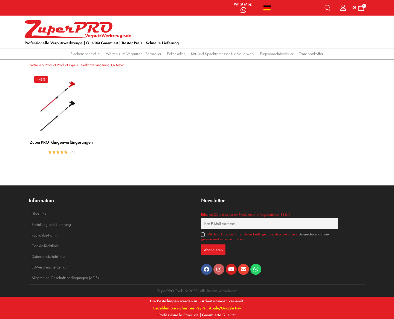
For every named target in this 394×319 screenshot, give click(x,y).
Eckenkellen (176, 54)
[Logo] (79, 29)
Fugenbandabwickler (277, 54)
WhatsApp (243, 4)
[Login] (343, 8)
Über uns (38, 214)
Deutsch (267, 7)
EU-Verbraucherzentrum (43, 267)
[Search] (328, 7)
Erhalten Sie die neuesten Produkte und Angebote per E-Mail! (245, 214)
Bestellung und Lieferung (43, 224)
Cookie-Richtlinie (43, 246)
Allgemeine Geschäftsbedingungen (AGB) (43, 277)
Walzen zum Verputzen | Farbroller (133, 54)
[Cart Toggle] (358, 8)
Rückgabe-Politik (43, 235)
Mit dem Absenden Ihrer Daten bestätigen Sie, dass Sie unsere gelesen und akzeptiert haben (265, 237)
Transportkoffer (311, 54)
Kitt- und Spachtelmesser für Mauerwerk (222, 54)
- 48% (41, 79)
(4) (72, 152)
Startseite (34, 65)
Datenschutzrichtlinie (43, 256)
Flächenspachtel (83, 54)
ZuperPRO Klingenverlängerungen (61, 142)
